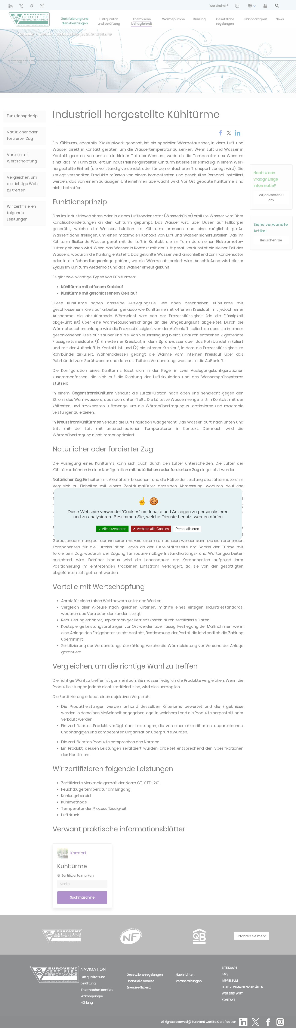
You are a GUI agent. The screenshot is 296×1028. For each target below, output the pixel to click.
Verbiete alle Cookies (151, 528)
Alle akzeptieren (112, 528)
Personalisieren (187, 528)
